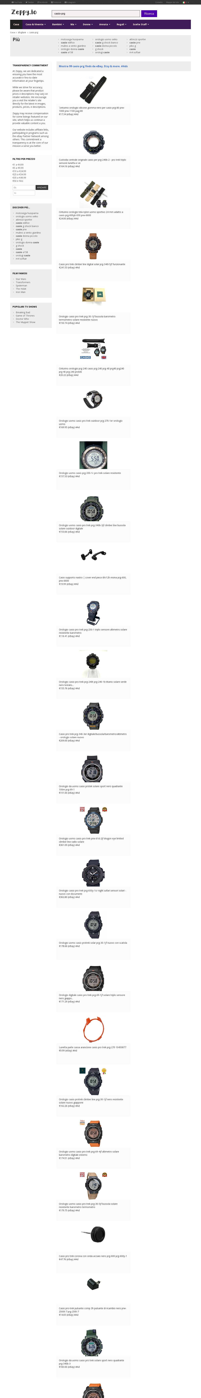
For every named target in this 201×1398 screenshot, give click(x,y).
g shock (99, 49)
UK (68, 1374)
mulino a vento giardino (73, 45)
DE (77, 1374)
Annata (104, 24)
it (186, 2)
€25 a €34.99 (19, 174)
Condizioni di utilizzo (19, 1374)
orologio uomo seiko (106, 39)
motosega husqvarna (72, 39)
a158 (67, 52)
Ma (73, 24)
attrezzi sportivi (137, 39)
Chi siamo (61, 1348)
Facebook (43, 2)
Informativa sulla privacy (41, 1374)
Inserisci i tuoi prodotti (68, 1357)
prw (134, 42)
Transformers (23, 280)
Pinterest (56, 2)
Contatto (159, 2)
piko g (132, 45)
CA (94, 1374)
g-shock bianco (106, 42)
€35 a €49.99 (19, 177)
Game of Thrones (25, 314)
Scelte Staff (141, 24)
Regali (121, 24)
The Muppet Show (25, 320)
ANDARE (20, 192)
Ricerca (149, 13)
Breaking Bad (23, 311)
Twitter (30, 2)
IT (85, 1374)
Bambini (58, 24)
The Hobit (21, 287)
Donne (88, 24)
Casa (16, 24)
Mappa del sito (172, 2)
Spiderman (21, 284)
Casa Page (62, 1354)
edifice (68, 42)
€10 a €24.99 (19, 171)
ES (81, 1374)
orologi (102, 52)
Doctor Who (22, 317)
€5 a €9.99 (18, 167)
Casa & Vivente (36, 24)
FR (73, 1374)
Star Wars (21, 277)
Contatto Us (62, 1351)
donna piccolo (106, 45)
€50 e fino (18, 180)
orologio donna (72, 49)
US (90, 1374)
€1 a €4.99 (18, 164)
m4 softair (134, 52)
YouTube (17, 2)
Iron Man (20, 290)
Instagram (70, 2)
